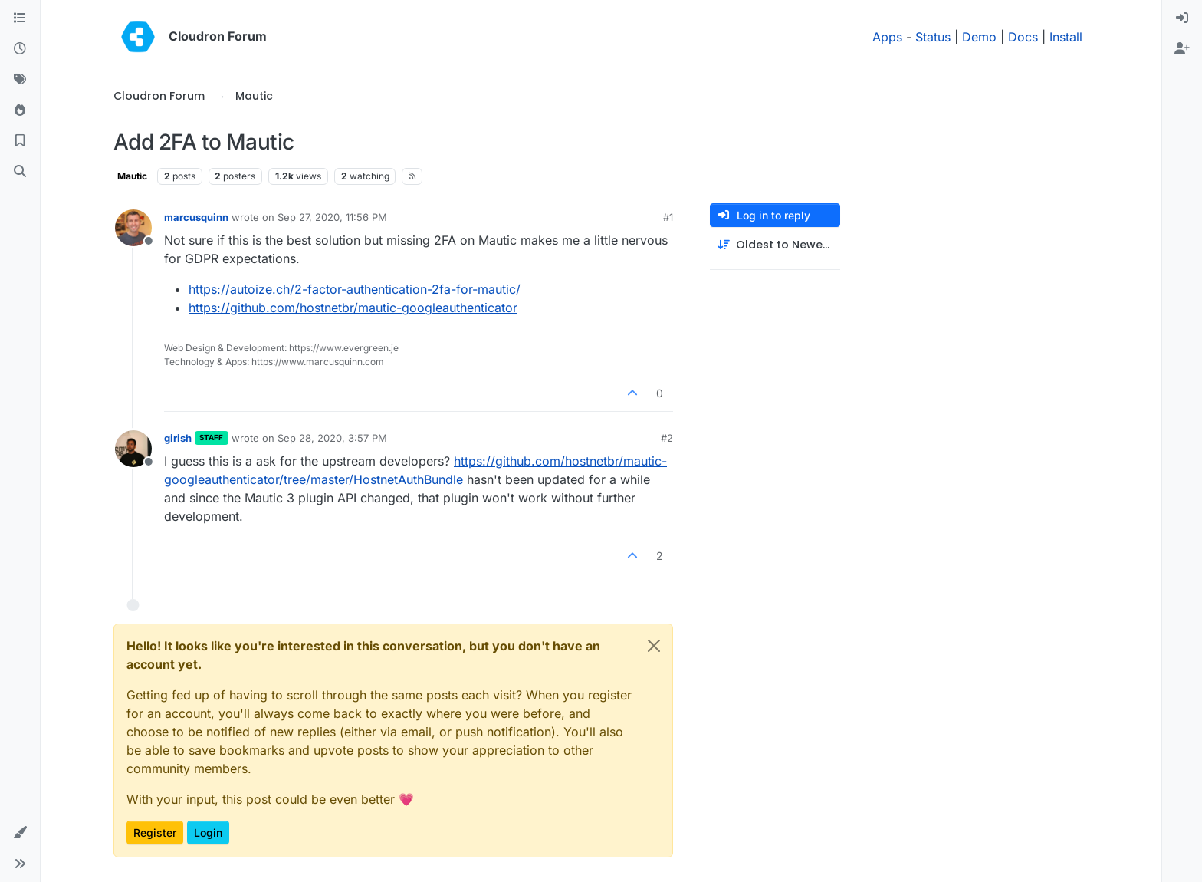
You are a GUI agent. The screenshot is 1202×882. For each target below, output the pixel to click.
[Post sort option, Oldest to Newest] (775, 245)
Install (1065, 36)
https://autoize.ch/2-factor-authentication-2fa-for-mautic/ (355, 289)
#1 (668, 217)
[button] (20, 833)
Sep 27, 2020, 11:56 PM (332, 217)
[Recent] (20, 49)
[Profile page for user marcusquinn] (133, 227)
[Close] (653, 645)
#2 (667, 438)
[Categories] (20, 18)
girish (178, 438)
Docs (1023, 36)
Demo (979, 36)
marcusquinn (196, 217)
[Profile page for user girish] (133, 448)
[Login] (1182, 18)
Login (208, 832)
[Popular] (20, 110)
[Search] (20, 172)
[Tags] (20, 79)
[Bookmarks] (20, 141)
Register (154, 832)
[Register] (1182, 49)
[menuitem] (1182, 18)
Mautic (132, 176)
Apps (887, 36)
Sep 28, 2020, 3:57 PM (332, 438)
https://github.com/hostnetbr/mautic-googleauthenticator (353, 307)
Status (933, 36)
